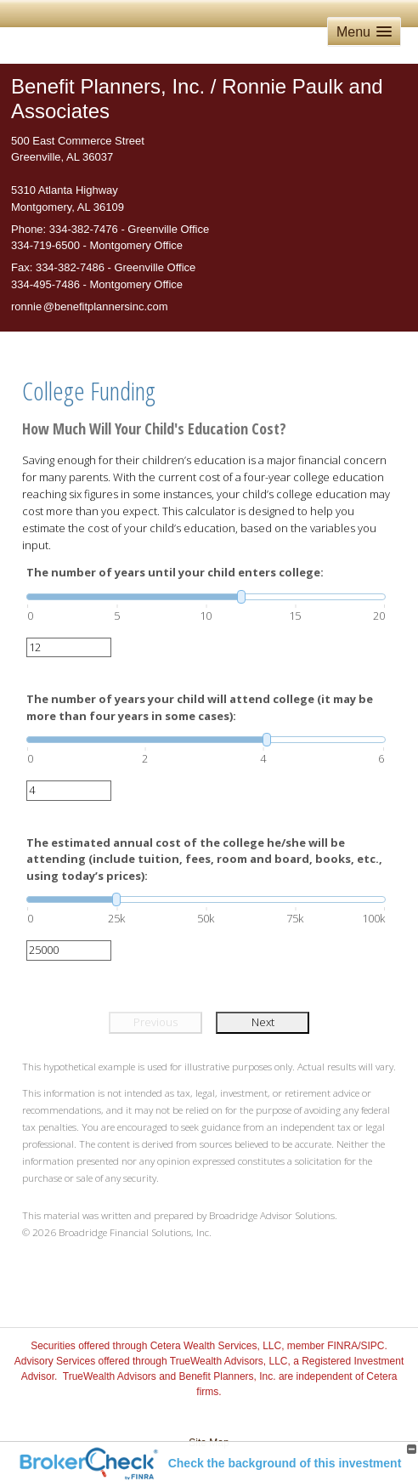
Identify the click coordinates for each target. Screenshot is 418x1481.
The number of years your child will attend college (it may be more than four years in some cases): (199, 707)
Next (262, 1022)
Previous (155, 1022)
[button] (364, 32)
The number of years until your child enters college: (175, 572)
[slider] (206, 596)
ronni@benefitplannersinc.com (89, 306)
